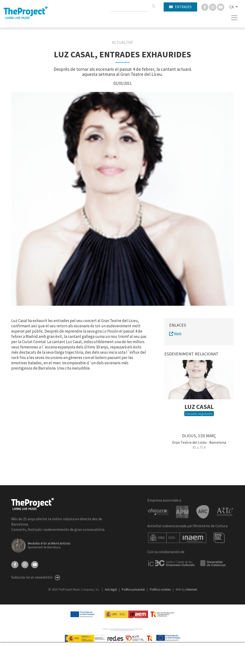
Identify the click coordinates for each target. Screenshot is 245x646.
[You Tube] (220, 6)
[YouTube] (34, 564)
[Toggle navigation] (234, 18)
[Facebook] (205, 6)
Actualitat (122, 42)
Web (175, 333)
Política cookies (160, 589)
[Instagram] (213, 6)
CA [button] (231, 7)
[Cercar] (153, 6)
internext (191, 589)
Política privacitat (133, 589)
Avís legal (111, 589)
